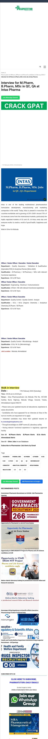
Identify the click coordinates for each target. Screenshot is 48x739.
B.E (17, 461)
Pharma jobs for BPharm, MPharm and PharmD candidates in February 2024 (22, 75)
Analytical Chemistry (20, 465)
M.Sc (42, 456)
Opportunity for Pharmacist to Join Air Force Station (17, 523)
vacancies (6, 456)
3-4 (20, 469)
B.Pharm (35, 456)
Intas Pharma (34, 465)
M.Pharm (27, 456)
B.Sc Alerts (41, 434)
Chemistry (6, 465)
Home (3, 72)
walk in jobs (7, 469)
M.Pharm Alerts (15, 434)
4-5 (25, 469)
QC (26, 461)
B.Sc (4, 461)
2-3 (15, 469)
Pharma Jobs (16, 456)
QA (22, 461)
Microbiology (35, 461)
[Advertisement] (24, 38)
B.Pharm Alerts (29, 434)
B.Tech (11, 461)
